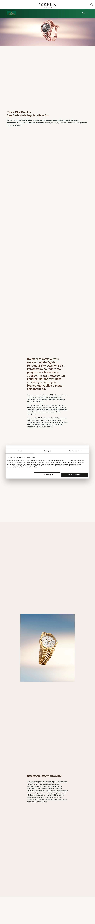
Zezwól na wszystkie (74, 474)
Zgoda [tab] (20, 451)
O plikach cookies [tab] (75, 451)
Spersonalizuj (47, 474)
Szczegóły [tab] (47, 451)
